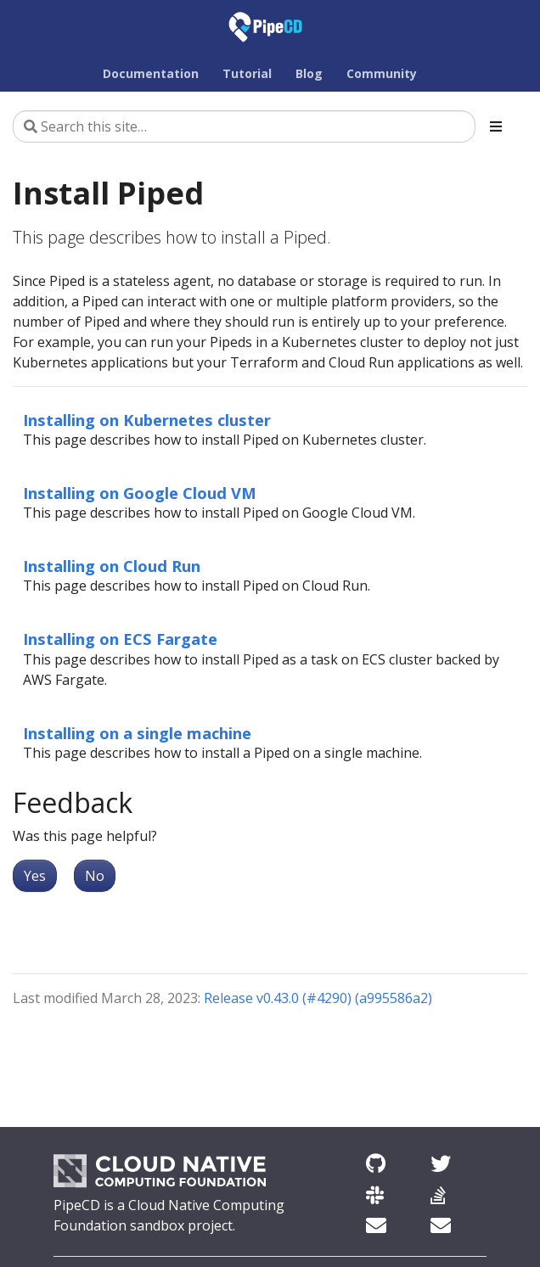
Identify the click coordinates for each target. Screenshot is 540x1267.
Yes (35, 875)
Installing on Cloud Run (111, 565)
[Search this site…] (244, 126)
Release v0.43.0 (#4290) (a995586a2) (318, 998)
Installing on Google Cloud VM (139, 492)
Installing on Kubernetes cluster (147, 419)
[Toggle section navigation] (496, 126)
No (94, 875)
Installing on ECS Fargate (120, 638)
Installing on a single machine (137, 732)
